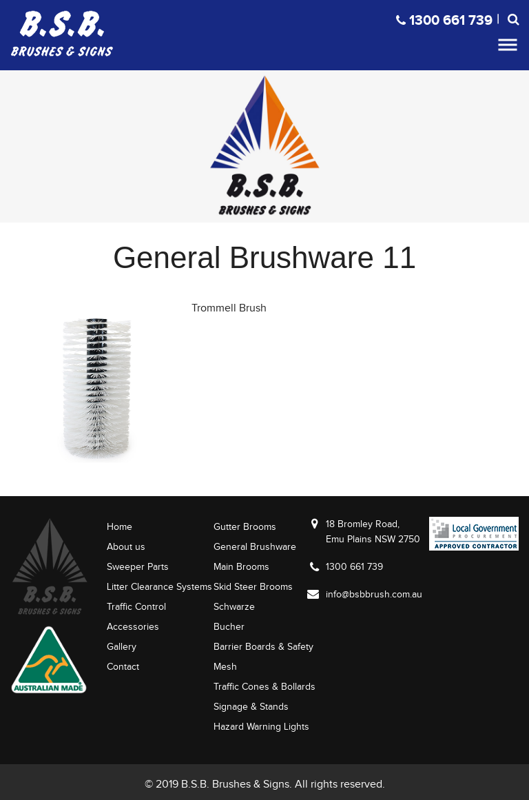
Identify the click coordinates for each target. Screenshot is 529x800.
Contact (123, 666)
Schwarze (234, 607)
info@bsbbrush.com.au (374, 594)
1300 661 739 (354, 567)
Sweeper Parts (138, 567)
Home (119, 527)
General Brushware (255, 547)
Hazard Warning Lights (261, 726)
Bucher (229, 627)
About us (126, 547)
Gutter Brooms (245, 527)
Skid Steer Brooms (253, 587)
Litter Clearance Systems (159, 587)
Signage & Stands (251, 706)
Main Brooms (241, 567)
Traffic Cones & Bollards (264, 686)
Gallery (121, 647)
